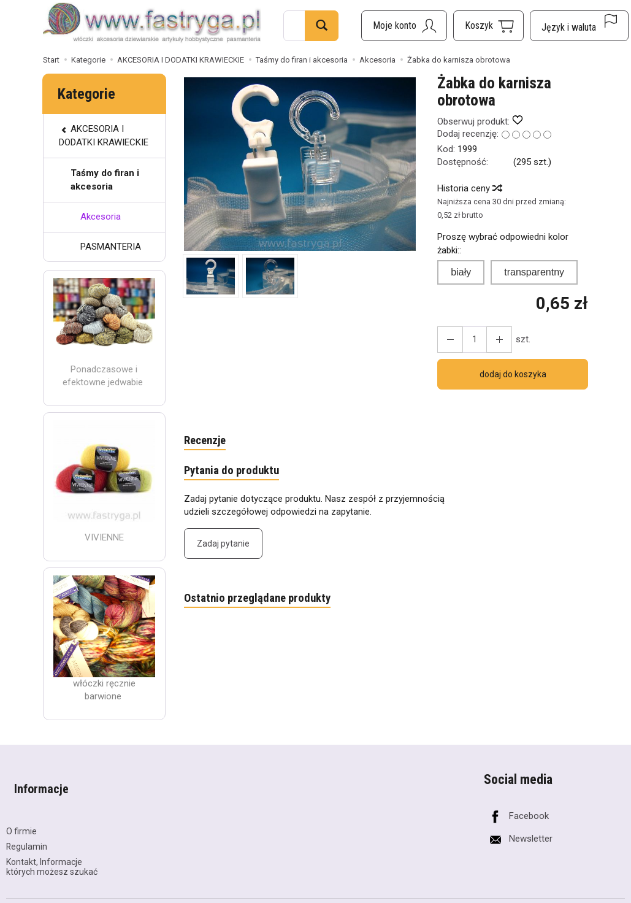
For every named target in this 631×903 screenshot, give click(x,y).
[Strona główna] (152, 23)
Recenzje (207, 441)
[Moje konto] (404, 25)
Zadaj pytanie (223, 548)
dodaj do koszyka (513, 374)
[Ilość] (469, 339)
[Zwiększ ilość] (447, 339)
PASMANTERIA (110, 246)
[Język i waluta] (579, 25)
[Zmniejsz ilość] (491, 339)
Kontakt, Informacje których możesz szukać (52, 849)
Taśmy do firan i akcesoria (105, 179)
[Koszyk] (488, 25)
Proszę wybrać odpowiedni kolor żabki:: (502, 243)
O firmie (21, 813)
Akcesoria (100, 216)
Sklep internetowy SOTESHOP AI (571, 892)
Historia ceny (469, 188)
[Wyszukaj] (321, 25)
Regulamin (26, 828)
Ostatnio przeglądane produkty (265, 603)
